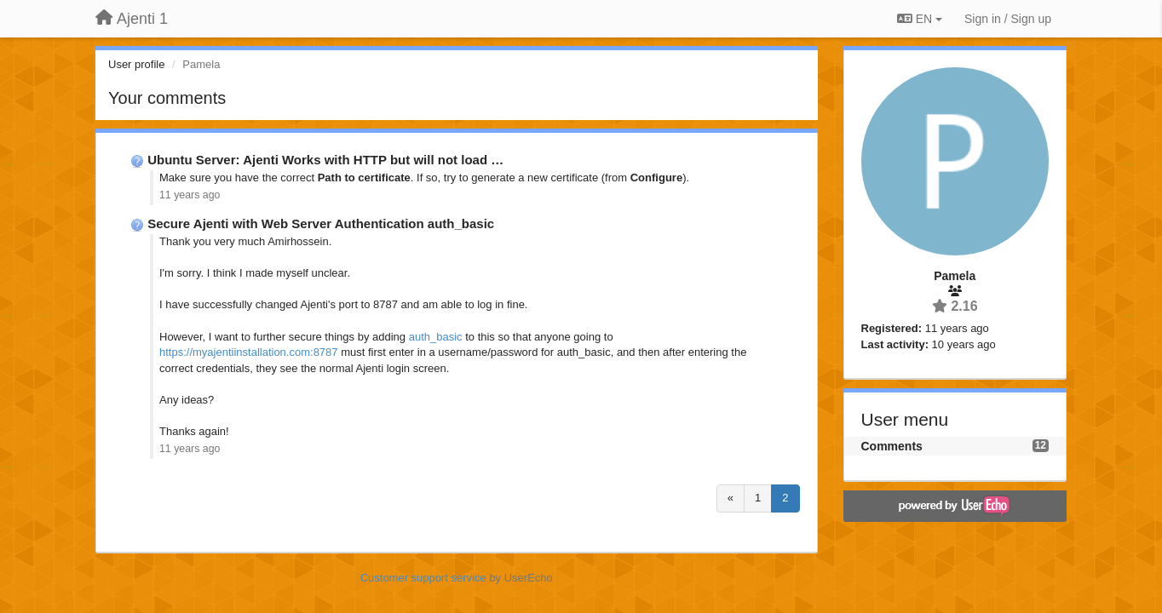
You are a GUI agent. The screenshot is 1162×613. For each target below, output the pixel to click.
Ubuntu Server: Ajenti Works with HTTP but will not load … (325, 159)
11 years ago (189, 195)
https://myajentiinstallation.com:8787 (248, 352)
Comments (892, 446)
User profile (136, 64)
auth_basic (436, 336)
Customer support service (423, 577)
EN (919, 19)
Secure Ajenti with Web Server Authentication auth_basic (320, 223)
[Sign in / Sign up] (1008, 18)
